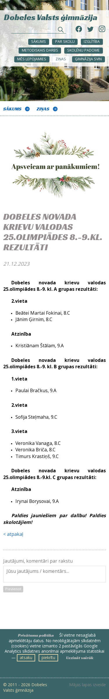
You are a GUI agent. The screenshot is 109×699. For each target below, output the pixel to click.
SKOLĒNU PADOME (83, 50)
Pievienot (13, 589)
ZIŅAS (61, 59)
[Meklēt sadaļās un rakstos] (38, 30)
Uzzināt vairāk (79, 657)
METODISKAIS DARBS (40, 50)
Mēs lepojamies (31, 59)
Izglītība (92, 41)
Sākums (38, 41)
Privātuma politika (36, 635)
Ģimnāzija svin (88, 59)
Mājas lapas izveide (87, 684)
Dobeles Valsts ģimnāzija (50, 17)
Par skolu (65, 41)
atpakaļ (15, 534)
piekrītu (48, 657)
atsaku (26, 657)
